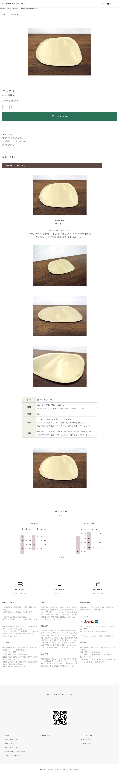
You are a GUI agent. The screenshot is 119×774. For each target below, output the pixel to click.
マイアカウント (84, 735)
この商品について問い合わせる (14, 141)
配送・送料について (9, 739)
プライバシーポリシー (10, 756)
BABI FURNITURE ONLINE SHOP (13, 3)
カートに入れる (59, 116)
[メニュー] (115, 3)
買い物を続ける (8, 145)
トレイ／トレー (15, 14)
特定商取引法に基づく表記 (12, 138)
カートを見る (83, 739)
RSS (42, 735)
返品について (7, 134)
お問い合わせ (83, 743)
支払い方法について (9, 747)
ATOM (47, 735)
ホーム (4, 14)
